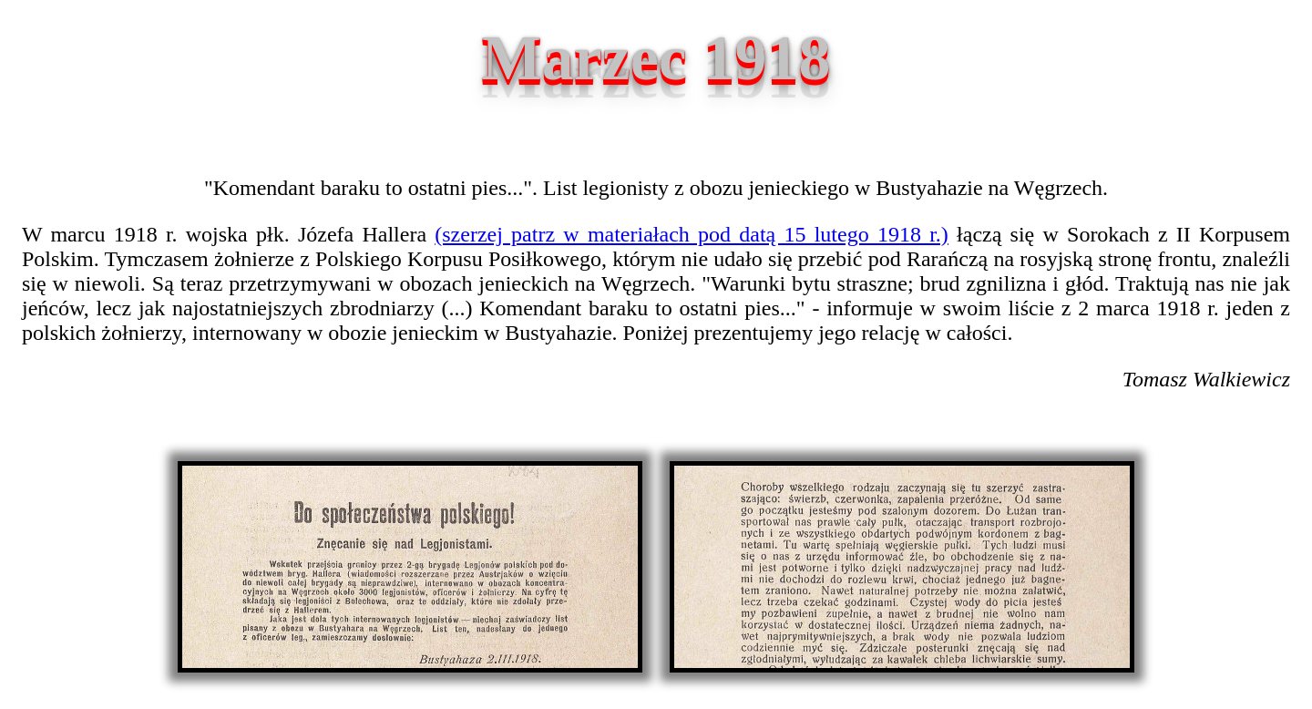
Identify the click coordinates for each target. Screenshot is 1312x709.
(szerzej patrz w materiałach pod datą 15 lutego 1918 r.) (691, 234)
